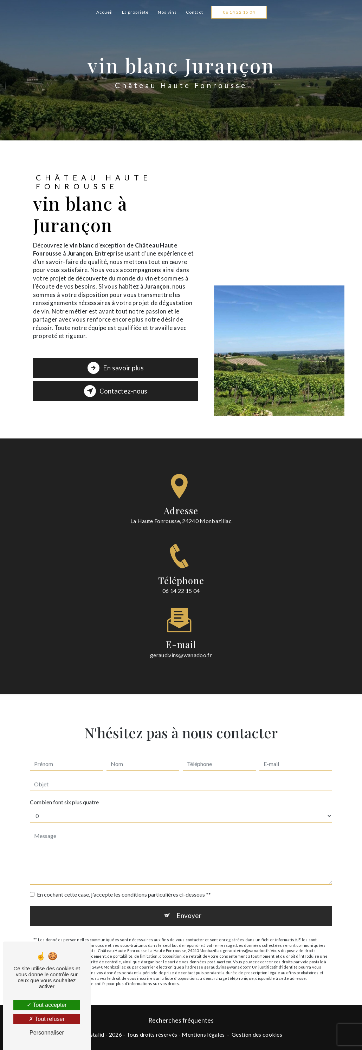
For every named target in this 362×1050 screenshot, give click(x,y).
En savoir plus (116, 368)
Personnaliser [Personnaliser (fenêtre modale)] (47, 1033)
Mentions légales (203, 1034)
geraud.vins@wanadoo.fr (181, 645)
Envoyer (188, 907)
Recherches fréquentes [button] (181, 1020)
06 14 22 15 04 (239, 12)
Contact (194, 12)
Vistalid (94, 1034)
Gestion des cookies (257, 1034)
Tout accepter (46, 1005)
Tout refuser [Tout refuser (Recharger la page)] (47, 1019)
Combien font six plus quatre (64, 793)
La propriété (135, 12)
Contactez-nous (115, 391)
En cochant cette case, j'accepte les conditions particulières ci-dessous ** (124, 885)
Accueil (104, 12)
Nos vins (167, 12)
